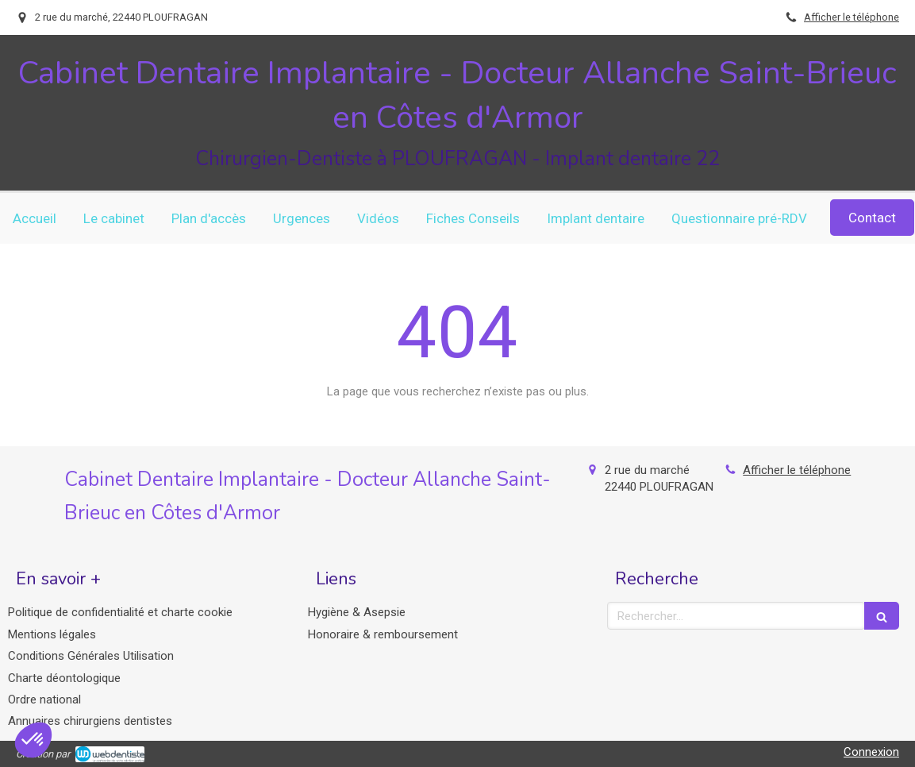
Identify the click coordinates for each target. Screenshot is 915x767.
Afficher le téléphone (851, 17)
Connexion (871, 752)
